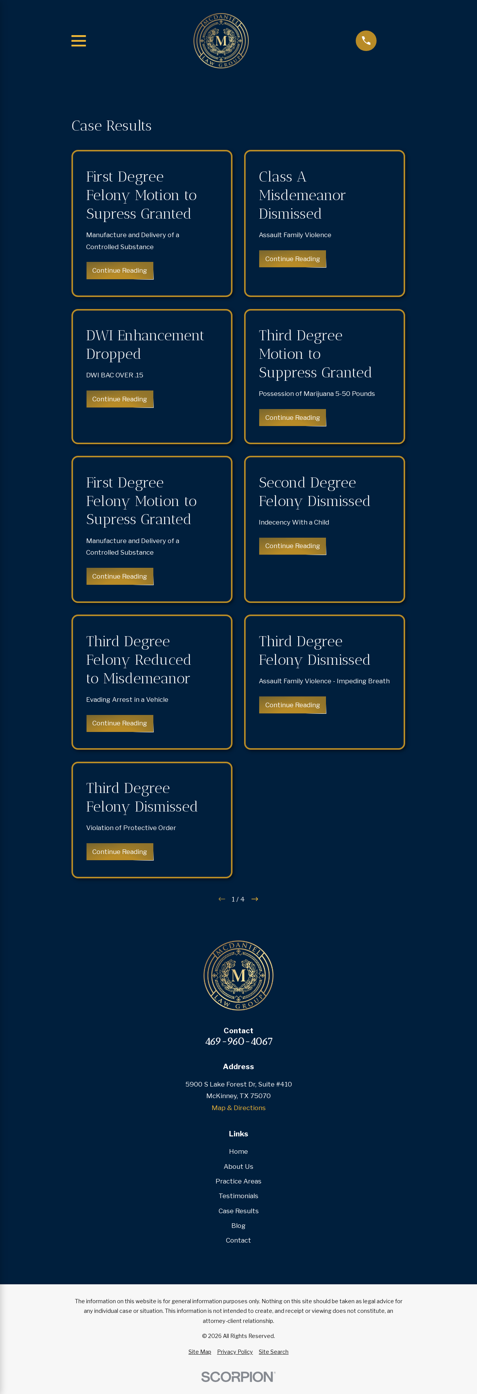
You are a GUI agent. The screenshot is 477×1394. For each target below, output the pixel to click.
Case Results (239, 1211)
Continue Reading (120, 271)
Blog (238, 1225)
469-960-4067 (239, 1042)
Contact (238, 1240)
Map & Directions (239, 1108)
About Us (238, 1166)
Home (238, 1151)
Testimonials (238, 1196)
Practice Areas (238, 1181)
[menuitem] (199, 1352)
